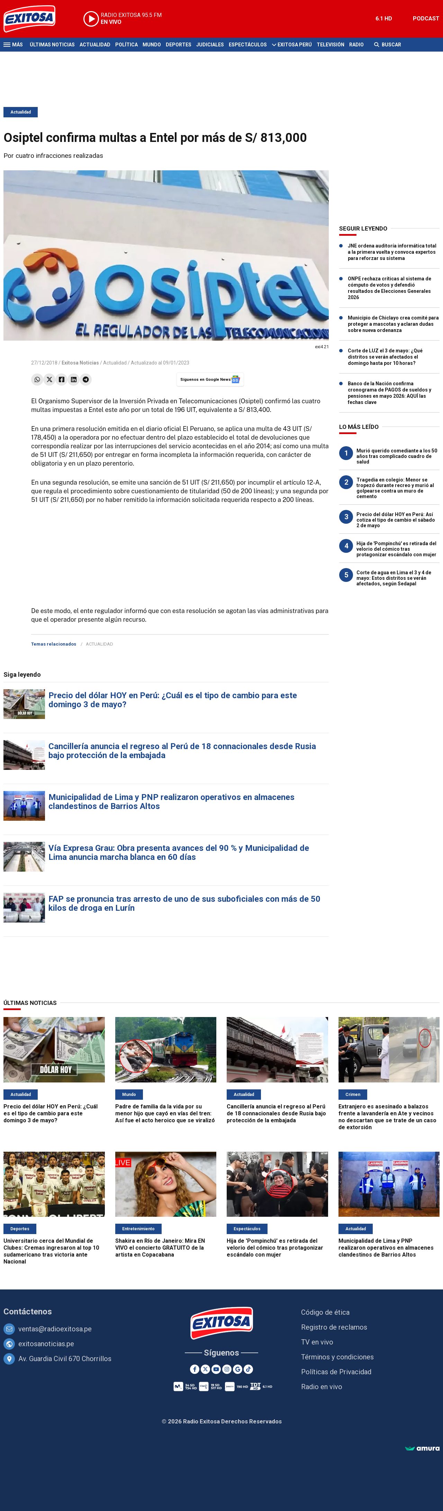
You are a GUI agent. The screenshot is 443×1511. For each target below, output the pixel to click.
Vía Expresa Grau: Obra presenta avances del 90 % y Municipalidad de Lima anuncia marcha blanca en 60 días (178, 852)
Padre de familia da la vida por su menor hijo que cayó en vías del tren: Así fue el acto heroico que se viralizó (165, 1113)
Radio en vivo (321, 1387)
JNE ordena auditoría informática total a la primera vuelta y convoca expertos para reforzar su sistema (392, 252)
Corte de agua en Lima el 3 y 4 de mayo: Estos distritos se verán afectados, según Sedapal (393, 578)
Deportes (178, 44)
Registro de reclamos (334, 1327)
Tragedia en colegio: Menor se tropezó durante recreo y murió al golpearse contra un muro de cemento (395, 488)
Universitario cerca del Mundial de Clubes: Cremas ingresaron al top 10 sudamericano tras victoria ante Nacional (51, 1251)
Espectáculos (248, 44)
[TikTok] (248, 1369)
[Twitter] (205, 1369)
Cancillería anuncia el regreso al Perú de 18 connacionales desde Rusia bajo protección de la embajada (182, 750)
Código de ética (325, 1312)
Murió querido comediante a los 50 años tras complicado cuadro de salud (396, 456)
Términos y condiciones (337, 1357)
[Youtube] (216, 1369)
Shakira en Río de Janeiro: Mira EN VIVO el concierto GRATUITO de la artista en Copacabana (160, 1248)
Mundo (152, 44)
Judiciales (210, 44)
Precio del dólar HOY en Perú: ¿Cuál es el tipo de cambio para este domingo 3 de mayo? (172, 700)
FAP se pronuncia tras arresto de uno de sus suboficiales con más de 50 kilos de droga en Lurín (184, 903)
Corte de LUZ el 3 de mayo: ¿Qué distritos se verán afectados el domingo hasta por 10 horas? (385, 357)
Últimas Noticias (52, 44)
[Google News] (237, 1369)
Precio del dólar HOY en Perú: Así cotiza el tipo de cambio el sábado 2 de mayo (395, 520)
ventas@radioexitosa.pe (55, 1329)
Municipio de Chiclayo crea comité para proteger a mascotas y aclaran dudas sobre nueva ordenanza (393, 324)
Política (126, 44)
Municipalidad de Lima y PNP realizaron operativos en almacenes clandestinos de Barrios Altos (171, 801)
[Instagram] (227, 1369)
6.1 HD (384, 18)
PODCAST (426, 18)
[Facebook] (194, 1369)
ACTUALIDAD (99, 644)
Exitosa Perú (295, 44)
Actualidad (95, 44)
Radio (356, 44)
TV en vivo (317, 1342)
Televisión (330, 44)
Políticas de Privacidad (336, 1372)
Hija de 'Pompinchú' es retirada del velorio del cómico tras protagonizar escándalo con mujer (396, 549)
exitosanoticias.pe (46, 1344)
